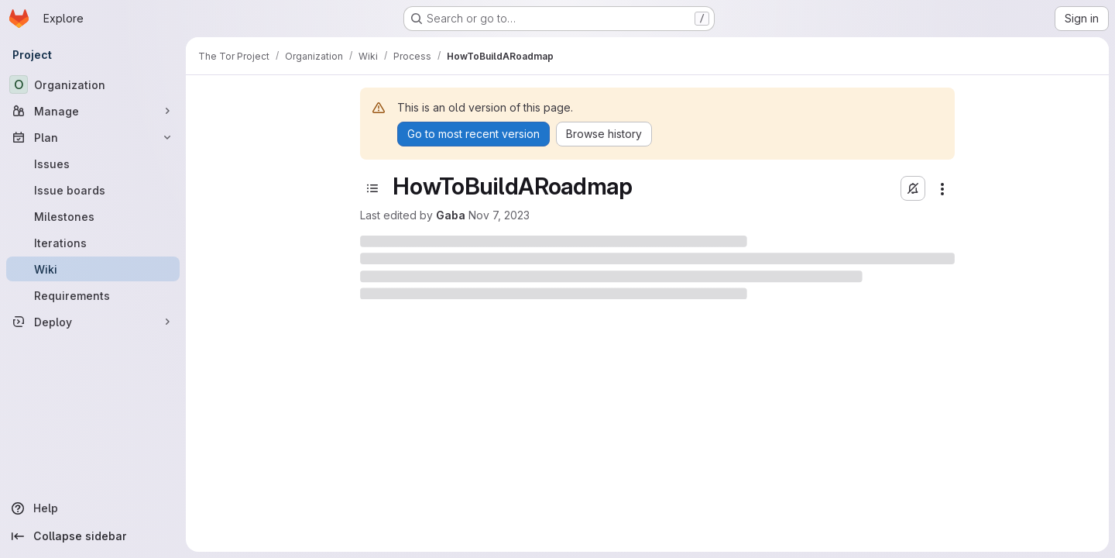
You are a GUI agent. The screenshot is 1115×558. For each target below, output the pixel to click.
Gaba (450, 215)
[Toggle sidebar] (372, 188)
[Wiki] (93, 269)
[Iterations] (93, 242)
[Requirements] (93, 295)
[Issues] (93, 163)
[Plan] (93, 137)
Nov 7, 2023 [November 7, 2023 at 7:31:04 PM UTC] (499, 215)
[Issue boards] (93, 189)
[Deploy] (93, 321)
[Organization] (93, 84)
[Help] (93, 508)
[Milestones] (93, 216)
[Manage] (93, 110)
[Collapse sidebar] (93, 536)
